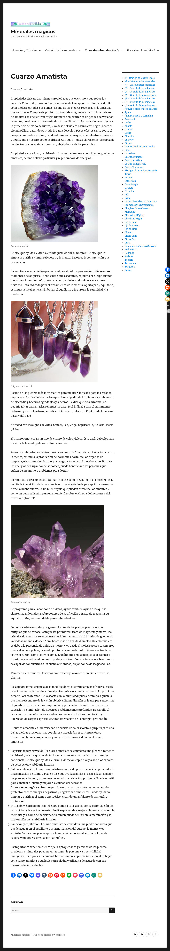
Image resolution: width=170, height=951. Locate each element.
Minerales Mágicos (135, 215)
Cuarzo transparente (135, 163)
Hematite (129, 191)
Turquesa (130, 266)
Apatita (128, 126)
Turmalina (130, 263)
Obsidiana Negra (133, 218)
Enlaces (129, 177)
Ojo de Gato (131, 222)
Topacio (129, 260)
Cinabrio (129, 139)
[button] (13, 875)
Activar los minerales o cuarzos (141, 109)
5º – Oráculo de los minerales (140, 91)
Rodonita (129, 253)
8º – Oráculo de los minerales (140, 102)
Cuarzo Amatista (133, 160)
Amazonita (130, 119)
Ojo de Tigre (131, 229)
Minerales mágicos (33, 31)
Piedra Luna (131, 235)
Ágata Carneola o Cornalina (139, 115)
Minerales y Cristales (24, 50)
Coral (127, 150)
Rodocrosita (131, 249)
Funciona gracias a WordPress (49, 935)
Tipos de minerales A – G (102, 50)
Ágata (128, 112)
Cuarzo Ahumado (134, 157)
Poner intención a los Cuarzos (140, 246)
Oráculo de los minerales (61, 50)
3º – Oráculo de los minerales (140, 84)
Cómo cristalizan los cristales (140, 146)
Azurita (128, 129)
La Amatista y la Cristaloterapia (141, 201)
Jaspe (127, 198)
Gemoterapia (131, 184)
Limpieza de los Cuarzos (137, 208)
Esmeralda (130, 181)
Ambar (128, 122)
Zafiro (128, 270)
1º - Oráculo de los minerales (140, 78)
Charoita (129, 136)
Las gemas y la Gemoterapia (139, 205)
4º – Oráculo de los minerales (140, 88)
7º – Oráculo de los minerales (140, 98)
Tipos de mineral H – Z (141, 50)
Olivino (128, 232)
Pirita (127, 242)
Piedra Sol (130, 239)
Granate (129, 187)
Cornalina (130, 153)
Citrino (128, 143)
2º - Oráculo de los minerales (140, 81)
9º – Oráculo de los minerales (140, 105)
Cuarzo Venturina (134, 167)
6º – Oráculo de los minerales (140, 95)
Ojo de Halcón (132, 225)
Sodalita (129, 256)
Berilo (128, 133)
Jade (127, 194)
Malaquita (130, 211)
